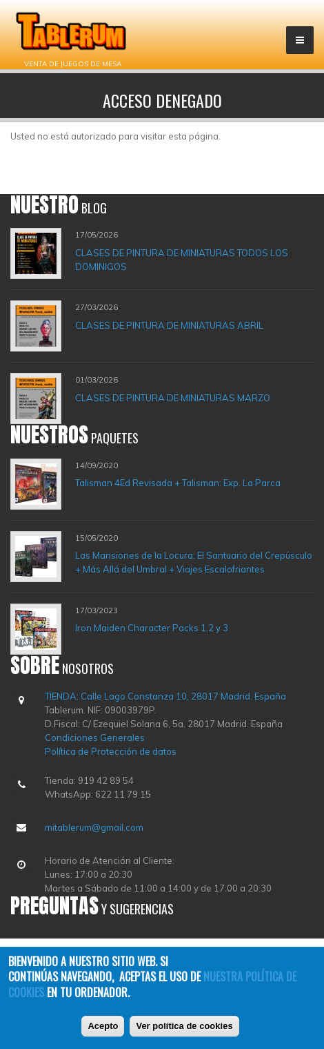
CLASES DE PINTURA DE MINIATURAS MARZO (172, 397)
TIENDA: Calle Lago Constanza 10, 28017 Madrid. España (165, 696)
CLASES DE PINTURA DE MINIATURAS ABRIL (169, 325)
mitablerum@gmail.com (94, 827)
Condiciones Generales (95, 737)
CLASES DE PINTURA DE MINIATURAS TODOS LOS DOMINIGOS (181, 259)
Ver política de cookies (184, 1026)
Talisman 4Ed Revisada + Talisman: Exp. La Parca (178, 482)
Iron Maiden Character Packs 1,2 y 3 (151, 627)
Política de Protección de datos (110, 751)
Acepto (103, 1026)
